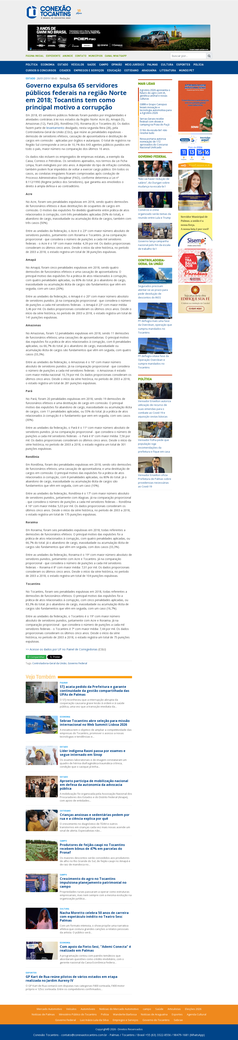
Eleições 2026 (193, 1009)
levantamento (55, 128)
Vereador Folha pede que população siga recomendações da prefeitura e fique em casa (154, 445)
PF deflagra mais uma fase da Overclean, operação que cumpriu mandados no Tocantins (155, 326)
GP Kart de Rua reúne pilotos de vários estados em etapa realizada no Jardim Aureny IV (71, 978)
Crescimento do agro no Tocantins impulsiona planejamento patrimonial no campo (93, 882)
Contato (80, 56)
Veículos (77, 64)
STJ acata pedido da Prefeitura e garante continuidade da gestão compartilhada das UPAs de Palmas (94, 690)
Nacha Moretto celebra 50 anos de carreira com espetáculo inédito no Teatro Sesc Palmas (94, 917)
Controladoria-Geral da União (49, 663)
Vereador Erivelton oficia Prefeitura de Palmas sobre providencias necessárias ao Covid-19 (154, 480)
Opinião (116, 64)
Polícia (105, 1014)
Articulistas (174, 1009)
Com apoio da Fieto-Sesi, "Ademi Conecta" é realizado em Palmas (95, 948)
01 (41, 78)
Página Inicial (35, 56)
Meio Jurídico (134, 64)
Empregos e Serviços (89, 70)
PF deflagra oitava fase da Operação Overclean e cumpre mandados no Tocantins (153, 361)
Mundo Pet (186, 70)
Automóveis (88, 1009)
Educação (114, 70)
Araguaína (149, 70)
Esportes (183, 64)
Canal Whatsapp (116, 56)
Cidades (65, 70)
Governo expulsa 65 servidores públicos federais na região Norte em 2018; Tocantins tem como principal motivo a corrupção (76, 96)
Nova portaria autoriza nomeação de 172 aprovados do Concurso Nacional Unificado (154, 143)
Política (145, 379)
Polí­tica (32, 64)
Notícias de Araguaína (154, 1014)
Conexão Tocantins (46, 1035)
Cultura (167, 64)
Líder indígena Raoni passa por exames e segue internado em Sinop (92, 753)
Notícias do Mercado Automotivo (119, 1009)
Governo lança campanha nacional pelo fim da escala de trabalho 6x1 (154, 245)
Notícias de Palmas (43, 1014)
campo (147, 1009)
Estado (63, 64)
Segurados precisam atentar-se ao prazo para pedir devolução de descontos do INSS (153, 291)
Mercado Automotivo (49, 1009)
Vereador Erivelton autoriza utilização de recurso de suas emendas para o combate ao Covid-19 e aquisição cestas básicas (154, 408)
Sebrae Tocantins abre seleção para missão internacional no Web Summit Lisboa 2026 (95, 723)
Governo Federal (77, 663)
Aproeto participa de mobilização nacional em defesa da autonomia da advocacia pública (94, 785)
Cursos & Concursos (41, 70)
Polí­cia (198, 64)
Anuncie (68, 56)
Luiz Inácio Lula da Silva (94, 1020)
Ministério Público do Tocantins (78, 1014)
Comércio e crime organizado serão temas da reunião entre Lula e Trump (154, 213)
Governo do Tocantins (156, 1020)
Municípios (95, 56)
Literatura (168, 70)
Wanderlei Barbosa (125, 1014)
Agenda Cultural (196, 1014)
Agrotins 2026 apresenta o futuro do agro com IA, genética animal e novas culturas (155, 94)
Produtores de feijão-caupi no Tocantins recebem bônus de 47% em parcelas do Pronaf (92, 849)
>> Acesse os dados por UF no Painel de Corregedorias (62, 649)
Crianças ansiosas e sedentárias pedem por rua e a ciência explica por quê (94, 817)
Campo (103, 64)
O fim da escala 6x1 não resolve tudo (153, 131)
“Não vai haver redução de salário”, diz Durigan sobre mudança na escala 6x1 (154, 182)
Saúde (91, 64)
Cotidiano (131, 70)
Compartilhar (36, 656)
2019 (47, 78)
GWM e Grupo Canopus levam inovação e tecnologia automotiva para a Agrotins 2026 (156, 109)
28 (38, 78)
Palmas (152, 64)
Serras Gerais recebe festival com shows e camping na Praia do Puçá (154, 121)
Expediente (53, 56)
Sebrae (178, 1020)
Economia (47, 64)
